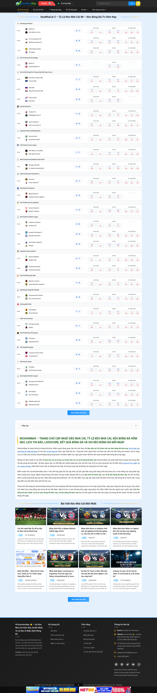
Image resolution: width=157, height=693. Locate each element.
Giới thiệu (54, 631)
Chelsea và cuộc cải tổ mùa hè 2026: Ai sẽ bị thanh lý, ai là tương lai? (126, 573)
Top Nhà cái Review (31, 580)
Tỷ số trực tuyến (89, 648)
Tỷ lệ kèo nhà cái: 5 (90, 631)
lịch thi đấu (132, 448)
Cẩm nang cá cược (99, 10)
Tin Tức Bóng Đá (71, 10)
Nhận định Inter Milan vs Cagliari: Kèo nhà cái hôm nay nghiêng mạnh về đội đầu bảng (126, 531)
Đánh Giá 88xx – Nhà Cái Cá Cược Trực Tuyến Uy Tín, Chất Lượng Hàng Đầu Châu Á (30, 573)
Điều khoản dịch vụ (57, 639)
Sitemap (119, 685)
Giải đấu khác (61, 535)
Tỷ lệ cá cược (23, 10)
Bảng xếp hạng (55, 10)
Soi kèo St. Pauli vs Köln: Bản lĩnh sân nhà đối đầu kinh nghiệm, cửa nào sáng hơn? (94, 573)
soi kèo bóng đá (55, 451)
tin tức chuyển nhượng (26, 466)
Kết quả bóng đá (89, 639)
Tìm (130, 3)
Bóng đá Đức (60, 580)
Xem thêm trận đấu (78, 413)
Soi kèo (84, 10)
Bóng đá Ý (92, 538)
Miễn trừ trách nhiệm (58, 643)
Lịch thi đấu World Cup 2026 (93, 652)
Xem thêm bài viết (78, 599)
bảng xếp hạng (34, 451)
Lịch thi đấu (39, 10)
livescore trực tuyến (131, 463)
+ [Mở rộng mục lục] (136, 426)
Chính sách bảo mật (57, 635)
